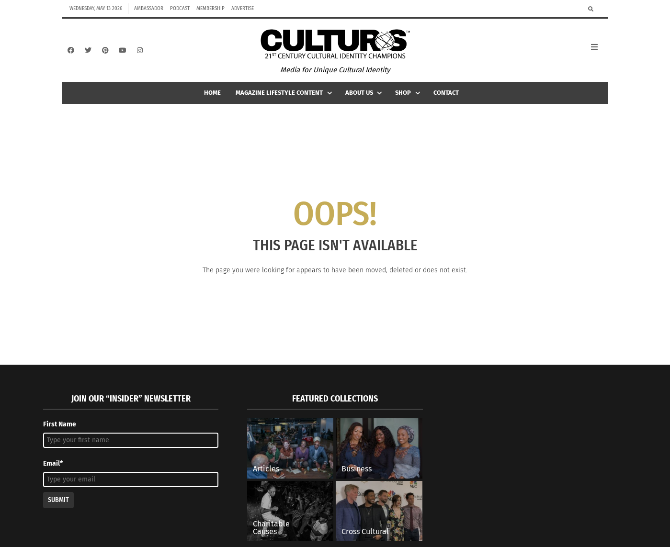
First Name (59, 428)
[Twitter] (88, 52)
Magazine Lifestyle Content (285, 96)
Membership (210, 8)
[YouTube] (122, 52)
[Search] (590, 8)
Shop (408, 96)
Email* (53, 467)
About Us (364, 96)
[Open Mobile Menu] (599, 52)
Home (212, 96)
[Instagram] (139, 52)
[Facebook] (70, 52)
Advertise (242, 8)
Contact (446, 96)
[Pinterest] (105, 52)
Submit (58, 504)
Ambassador (148, 8)
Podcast (180, 8)
